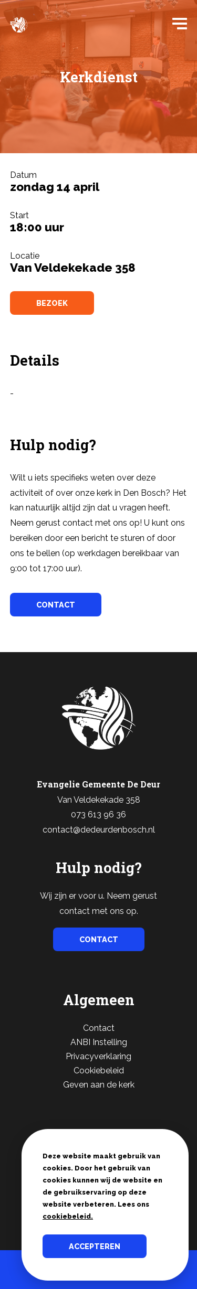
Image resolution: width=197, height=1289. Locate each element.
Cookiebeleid (99, 1070)
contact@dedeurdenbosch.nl (99, 830)
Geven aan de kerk (98, 1085)
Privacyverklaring (98, 1056)
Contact (99, 1028)
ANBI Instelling (98, 1042)
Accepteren (94, 1246)
